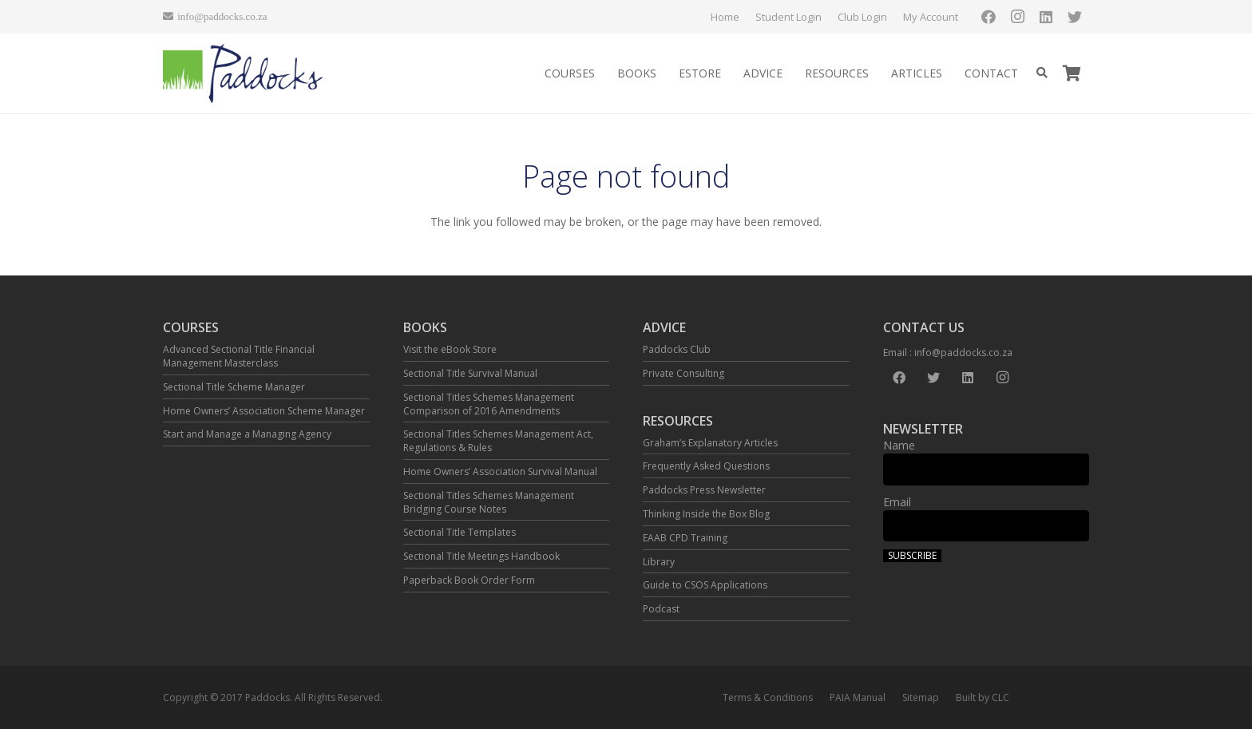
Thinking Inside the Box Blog (706, 514)
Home (725, 17)
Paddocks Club (677, 349)
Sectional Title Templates (459, 532)
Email (897, 501)
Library (659, 562)
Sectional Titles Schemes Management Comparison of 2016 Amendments (488, 404)
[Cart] (1071, 73)
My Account (930, 17)
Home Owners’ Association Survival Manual (500, 471)
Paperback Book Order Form (469, 580)
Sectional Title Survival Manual (470, 373)
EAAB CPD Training (685, 538)
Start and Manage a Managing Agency (247, 434)
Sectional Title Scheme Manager (234, 387)
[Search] (1041, 73)
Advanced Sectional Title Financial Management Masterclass (239, 356)
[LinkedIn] (1046, 16)
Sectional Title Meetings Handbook (481, 556)
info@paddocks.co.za (963, 352)
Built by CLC (982, 697)
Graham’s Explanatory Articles (710, 443)
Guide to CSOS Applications (705, 585)
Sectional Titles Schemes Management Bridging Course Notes (488, 502)
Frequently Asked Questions (706, 466)
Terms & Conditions (768, 697)
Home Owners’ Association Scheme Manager (264, 411)
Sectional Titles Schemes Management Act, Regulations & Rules (498, 440)
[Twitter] (1074, 16)
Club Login (862, 17)
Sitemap (920, 697)
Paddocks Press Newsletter (704, 490)
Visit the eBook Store (450, 349)
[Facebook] (988, 16)
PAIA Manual (858, 697)
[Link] (243, 74)
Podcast (661, 609)
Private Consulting (683, 373)
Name (899, 445)
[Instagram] (1017, 16)
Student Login (788, 17)
